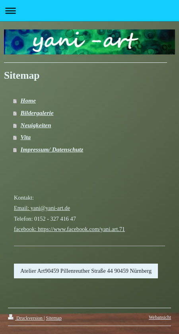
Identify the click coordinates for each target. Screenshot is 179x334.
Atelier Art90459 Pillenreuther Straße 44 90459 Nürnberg (86, 271)
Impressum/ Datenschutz (52, 149)
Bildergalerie (37, 112)
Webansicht (160, 317)
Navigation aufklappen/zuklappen (89, 10)
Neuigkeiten (36, 125)
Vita (26, 137)
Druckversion (26, 318)
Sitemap (54, 318)
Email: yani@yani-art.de (42, 208)
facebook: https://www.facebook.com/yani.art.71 (69, 229)
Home (28, 100)
